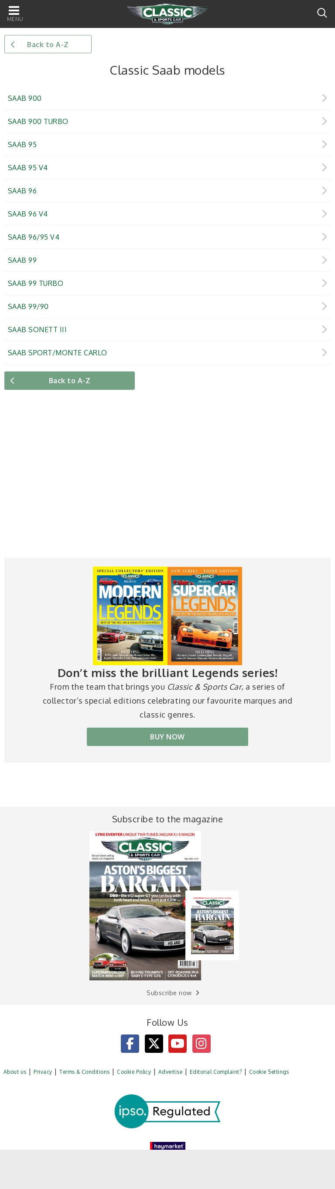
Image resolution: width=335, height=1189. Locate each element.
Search (322, 13)
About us (15, 1072)
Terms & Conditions (84, 1072)
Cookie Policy (134, 1072)
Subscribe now (169, 993)
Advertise (170, 1072)
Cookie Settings (269, 1072)
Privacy (43, 1072)
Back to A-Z (47, 44)
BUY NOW (167, 736)
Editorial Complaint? (216, 1072)
